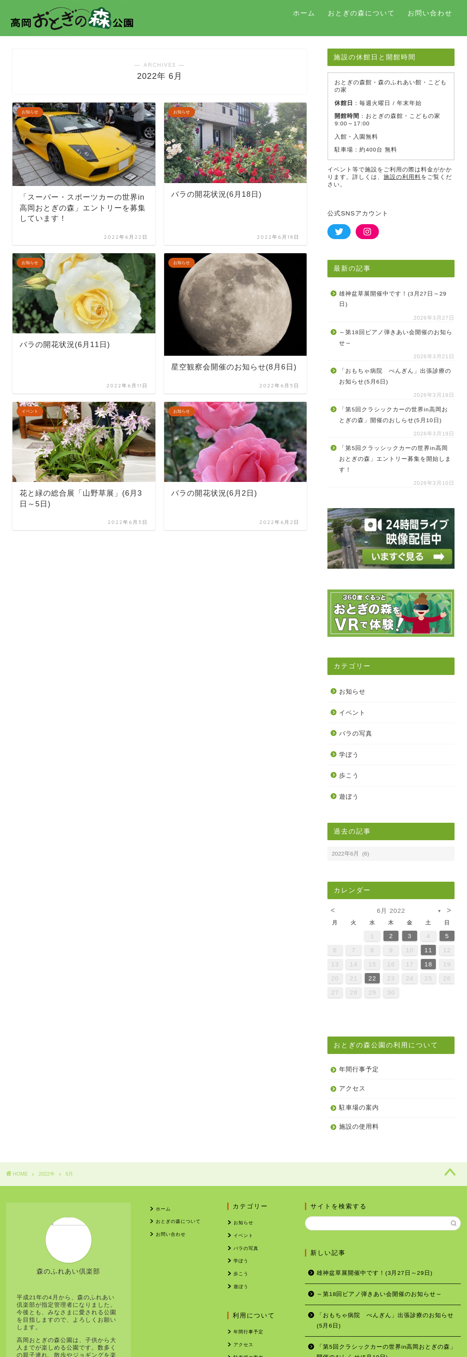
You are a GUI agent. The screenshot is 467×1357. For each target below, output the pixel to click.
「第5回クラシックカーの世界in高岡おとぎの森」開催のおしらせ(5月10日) (393, 414)
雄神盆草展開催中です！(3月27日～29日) (392, 299)
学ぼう (349, 754)
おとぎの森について (361, 13)
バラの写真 (355, 733)
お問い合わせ (430, 13)
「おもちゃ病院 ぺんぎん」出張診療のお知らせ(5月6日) (395, 376)
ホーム (304, 13)
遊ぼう (349, 796)
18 (429, 964)
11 (429, 950)
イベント (352, 712)
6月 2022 (391, 910)
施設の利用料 (402, 177)
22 (372, 978)
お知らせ (352, 691)
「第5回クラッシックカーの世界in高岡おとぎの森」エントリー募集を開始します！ (395, 458)
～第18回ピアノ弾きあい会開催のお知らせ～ (395, 337)
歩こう (349, 775)
